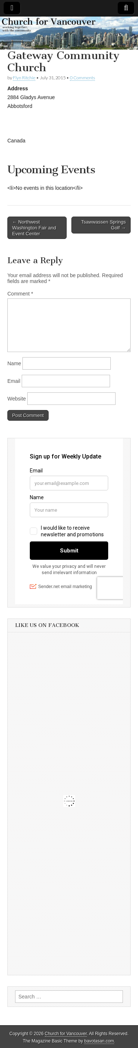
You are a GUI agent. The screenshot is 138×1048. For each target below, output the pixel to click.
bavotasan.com (99, 1041)
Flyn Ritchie (24, 77)
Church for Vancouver (66, 1033)
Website (16, 399)
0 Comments (82, 77)
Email (13, 381)
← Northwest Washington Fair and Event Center (34, 227)
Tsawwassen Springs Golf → (103, 225)
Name (14, 363)
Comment (20, 294)
